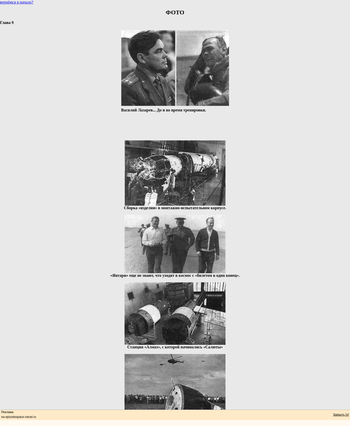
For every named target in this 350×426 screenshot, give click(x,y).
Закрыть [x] (341, 414)
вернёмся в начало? (16, 2)
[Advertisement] (175, 124)
